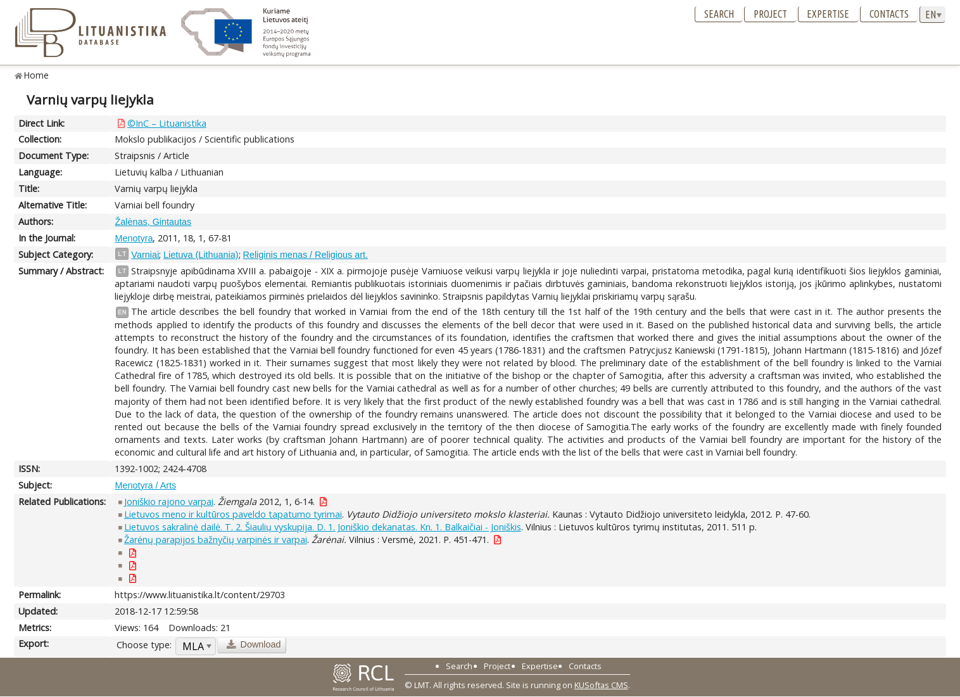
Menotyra (134, 238)
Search (719, 14)
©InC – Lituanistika (166, 123)
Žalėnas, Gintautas (153, 222)
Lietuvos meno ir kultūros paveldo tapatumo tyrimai (233, 514)
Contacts (889, 14)
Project (770, 14)
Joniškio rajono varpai (168, 502)
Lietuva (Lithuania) (200, 255)
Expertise (828, 14)
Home (36, 75)
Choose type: (144, 645)
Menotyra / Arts (145, 485)
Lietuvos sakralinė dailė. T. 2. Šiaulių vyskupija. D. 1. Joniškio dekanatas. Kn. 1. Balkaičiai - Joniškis (322, 527)
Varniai (145, 255)
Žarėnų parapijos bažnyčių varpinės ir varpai (215, 540)
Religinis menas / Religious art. (306, 255)
